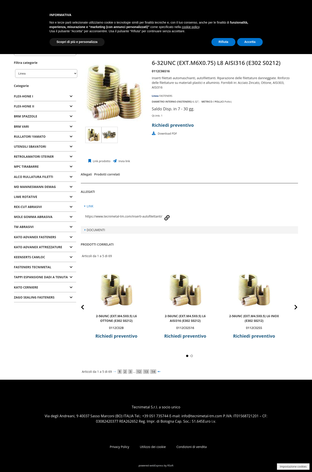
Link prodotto (101, 161)
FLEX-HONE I (23, 96)
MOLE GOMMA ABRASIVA (33, 217)
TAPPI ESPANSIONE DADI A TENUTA (41, 277)
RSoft (170, 465)
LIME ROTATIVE (25, 197)
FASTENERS (165, 95)
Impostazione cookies (293, 466)
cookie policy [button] (190, 27)
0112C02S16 (185, 328)
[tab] (45, 96)
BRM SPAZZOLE (25, 116)
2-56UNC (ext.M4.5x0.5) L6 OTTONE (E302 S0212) (116, 318)
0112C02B (116, 328)
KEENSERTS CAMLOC (29, 257)
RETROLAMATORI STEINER (34, 156)
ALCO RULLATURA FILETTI (33, 177)
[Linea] (46, 73)
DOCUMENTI (96, 230)
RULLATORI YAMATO (30, 136)
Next (292, 308)
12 (139, 371)
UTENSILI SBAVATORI (30, 146)
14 (153, 371)
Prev (86, 308)
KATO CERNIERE (26, 287)
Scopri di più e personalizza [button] (77, 42)
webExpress (156, 465)
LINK (90, 206)
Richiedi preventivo (173, 125)
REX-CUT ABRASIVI (28, 207)
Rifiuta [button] (223, 42)
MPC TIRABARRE (26, 166)
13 (146, 371)
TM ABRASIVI (24, 227)
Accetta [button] (250, 42)
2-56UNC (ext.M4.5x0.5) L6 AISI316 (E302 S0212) (185, 318)
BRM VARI (21, 126)
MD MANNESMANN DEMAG (35, 187)
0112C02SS (254, 328)
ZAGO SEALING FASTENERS (34, 297)
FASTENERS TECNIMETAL (32, 267)
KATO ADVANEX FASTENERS (35, 237)
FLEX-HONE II (24, 106)
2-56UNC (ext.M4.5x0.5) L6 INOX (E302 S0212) (254, 318)
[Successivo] (159, 371)
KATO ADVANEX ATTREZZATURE (38, 247)
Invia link (124, 161)
